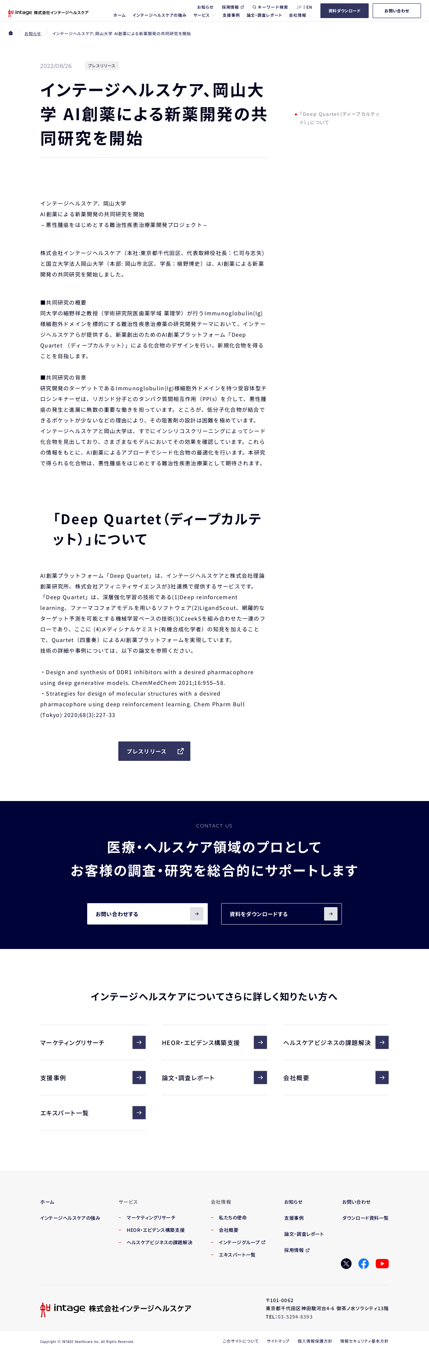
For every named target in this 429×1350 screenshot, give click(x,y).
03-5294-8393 (295, 1316)
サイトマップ (278, 1341)
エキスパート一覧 (93, 1112)
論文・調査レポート (214, 1077)
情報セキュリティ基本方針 (364, 1341)
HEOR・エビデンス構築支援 (214, 1042)
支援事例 (93, 1077)
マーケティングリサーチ (93, 1042)
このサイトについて (241, 1341)
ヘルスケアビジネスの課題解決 (336, 1042)
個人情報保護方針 (315, 1341)
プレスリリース (156, 751)
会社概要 (336, 1077)
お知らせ (32, 33)
